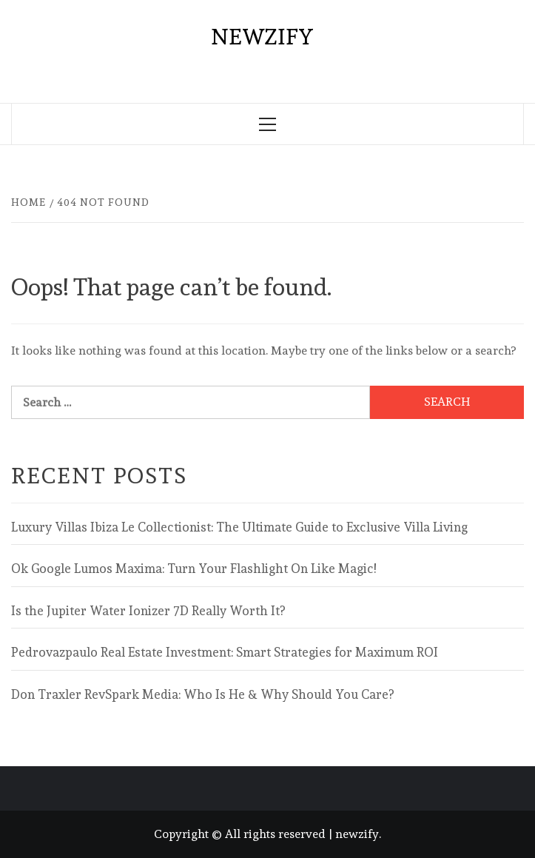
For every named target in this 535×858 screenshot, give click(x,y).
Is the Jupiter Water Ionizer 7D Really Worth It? (148, 610)
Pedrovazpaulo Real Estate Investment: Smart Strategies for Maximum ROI (224, 652)
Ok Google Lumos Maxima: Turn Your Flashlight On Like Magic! (193, 568)
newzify (262, 37)
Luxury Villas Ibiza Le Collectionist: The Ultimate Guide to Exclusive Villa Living (239, 527)
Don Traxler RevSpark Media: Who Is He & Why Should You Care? (202, 694)
